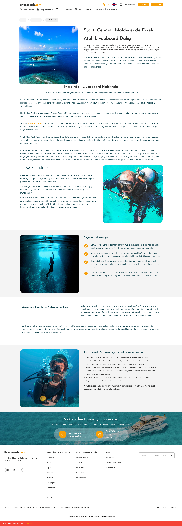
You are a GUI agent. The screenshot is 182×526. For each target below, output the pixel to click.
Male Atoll (80, 468)
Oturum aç (157, 4)
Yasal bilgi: (173, 507)
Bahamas (50, 478)
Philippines (51, 488)
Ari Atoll (79, 462)
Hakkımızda (110, 457)
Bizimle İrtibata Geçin (113, 462)
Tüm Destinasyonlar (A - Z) (57, 498)
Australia (50, 473)
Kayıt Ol (144, 4)
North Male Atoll (82, 473)
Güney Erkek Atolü (36, 123)
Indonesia (50, 457)
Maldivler (35, 20)
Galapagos (51, 483)
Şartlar (164, 507)
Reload (29, 523)
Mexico (49, 462)
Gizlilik (157, 507)
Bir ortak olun (130, 5)
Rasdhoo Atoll (81, 478)
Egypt (49, 468)
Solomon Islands (53, 493)
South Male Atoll (82, 457)
